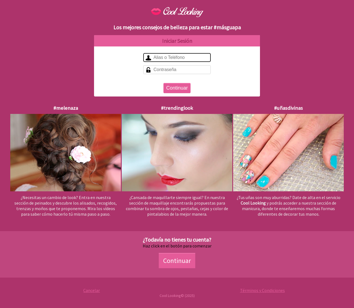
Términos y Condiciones (262, 290)
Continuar (177, 88)
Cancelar (91, 290)
